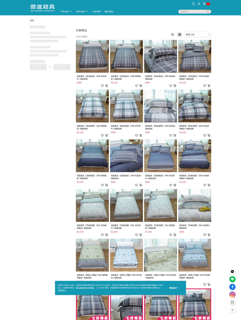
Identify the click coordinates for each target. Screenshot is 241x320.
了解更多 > (61, 290)
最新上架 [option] (190, 34)
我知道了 (173, 288)
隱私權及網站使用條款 (85, 288)
